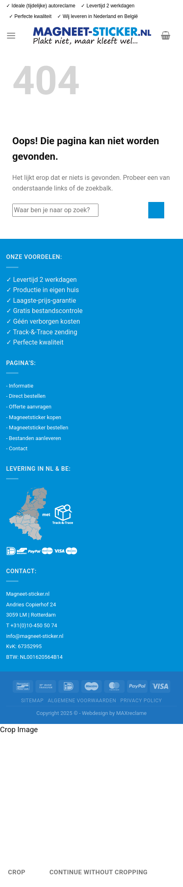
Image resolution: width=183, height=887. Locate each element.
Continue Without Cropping (98, 872)
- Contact (16, 448)
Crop (17, 872)
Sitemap (32, 700)
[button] (11, 35)
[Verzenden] (156, 210)
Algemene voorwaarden (82, 700)
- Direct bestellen (25, 396)
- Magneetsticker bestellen (37, 427)
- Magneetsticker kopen (33, 417)
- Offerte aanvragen (28, 407)
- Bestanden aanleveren (33, 438)
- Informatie (19, 386)
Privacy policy (141, 700)
